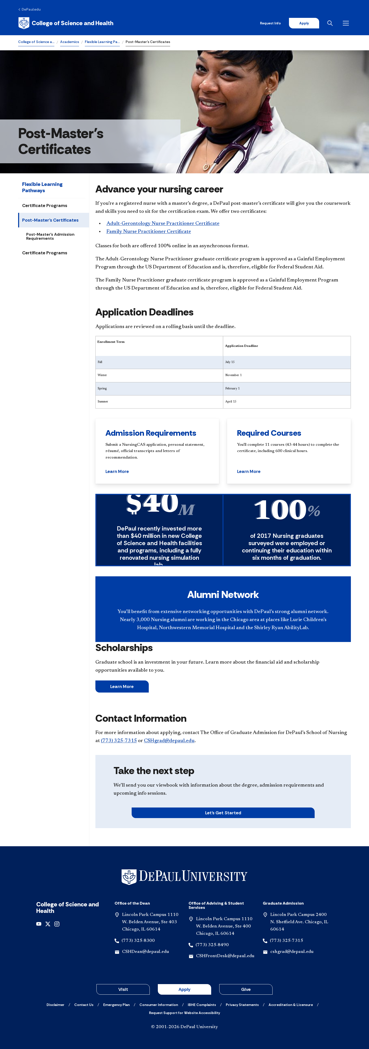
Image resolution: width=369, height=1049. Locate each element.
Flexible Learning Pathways (42, 187)
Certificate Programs (44, 206)
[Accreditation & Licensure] (291, 1005)
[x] (47, 923)
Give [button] (246, 989)
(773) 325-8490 (212, 945)
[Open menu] (347, 23)
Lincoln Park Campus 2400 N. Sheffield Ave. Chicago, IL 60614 (299, 922)
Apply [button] (184, 989)
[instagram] (56, 923)
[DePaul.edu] (29, 9)
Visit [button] (123, 989)
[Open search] (331, 23)
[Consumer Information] (158, 1005)
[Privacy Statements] (242, 1005)
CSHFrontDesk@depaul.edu (225, 956)
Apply (304, 23)
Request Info (270, 23)
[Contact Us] (83, 1005)
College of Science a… (36, 41)
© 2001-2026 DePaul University (184, 1027)
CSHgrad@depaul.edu (169, 740)
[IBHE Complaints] (202, 1005)
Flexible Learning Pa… (102, 41)
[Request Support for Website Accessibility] (184, 1013)
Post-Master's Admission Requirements (50, 236)
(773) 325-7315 (119, 740)
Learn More (122, 686)
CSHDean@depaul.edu (145, 952)
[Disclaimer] (55, 1005)
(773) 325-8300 (138, 941)
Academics (69, 41)
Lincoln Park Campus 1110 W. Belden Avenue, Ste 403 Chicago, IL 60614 (150, 922)
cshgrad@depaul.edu (291, 952)
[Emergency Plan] (116, 1005)
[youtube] (38, 923)
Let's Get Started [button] (223, 813)
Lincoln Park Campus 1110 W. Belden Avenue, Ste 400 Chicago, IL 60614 (224, 926)
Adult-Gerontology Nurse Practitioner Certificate (162, 223)
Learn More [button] (117, 471)
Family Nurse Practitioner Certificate (148, 231)
